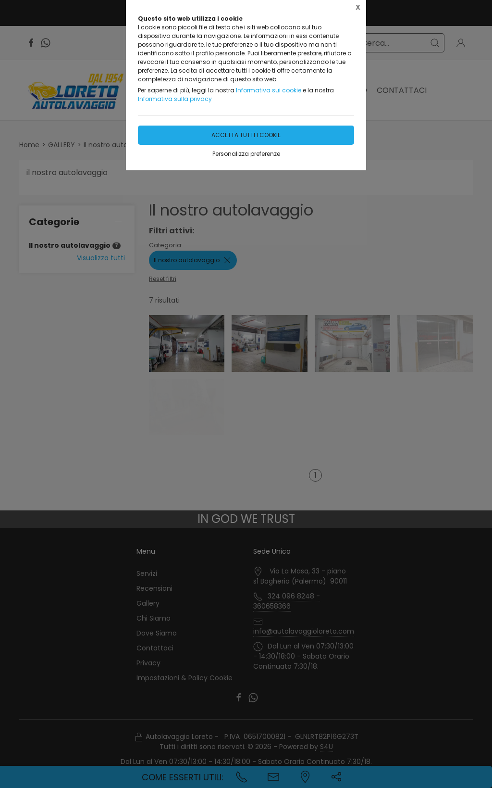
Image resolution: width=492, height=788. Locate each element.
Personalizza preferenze (246, 154)
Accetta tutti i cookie (246, 135)
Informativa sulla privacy (175, 99)
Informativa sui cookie (268, 90)
